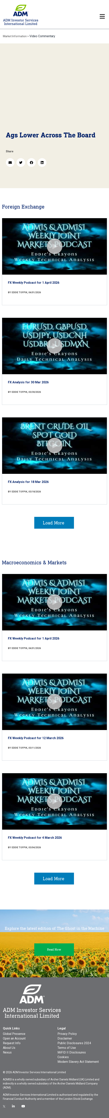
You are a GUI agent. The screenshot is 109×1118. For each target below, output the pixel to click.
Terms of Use (67, 1048)
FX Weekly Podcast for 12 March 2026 (36, 738)
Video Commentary (42, 36)
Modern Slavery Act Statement (78, 1062)
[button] (10, 162)
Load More (53, 523)
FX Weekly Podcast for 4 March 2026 (35, 838)
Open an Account (14, 1038)
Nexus (7, 1052)
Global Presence (14, 1034)
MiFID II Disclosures (72, 1052)
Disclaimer (65, 1038)
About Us (9, 1048)
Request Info (12, 1043)
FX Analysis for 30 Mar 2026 (28, 382)
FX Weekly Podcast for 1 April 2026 (33, 282)
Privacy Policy (67, 1034)
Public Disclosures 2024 (74, 1043)
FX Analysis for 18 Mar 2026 (28, 482)
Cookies (63, 1057)
